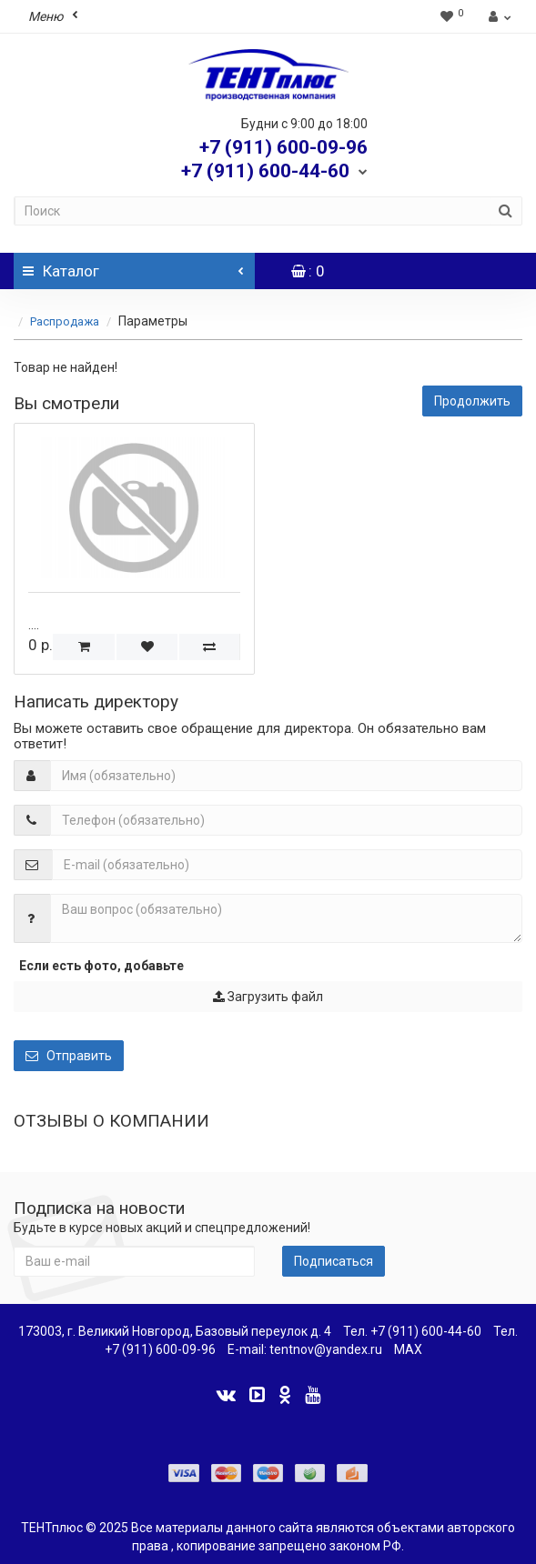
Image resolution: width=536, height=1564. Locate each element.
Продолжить (472, 401)
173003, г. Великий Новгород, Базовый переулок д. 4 (174, 1331)
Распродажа (66, 321)
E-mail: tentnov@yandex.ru (305, 1349)
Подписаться (333, 1261)
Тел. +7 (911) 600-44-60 (412, 1331)
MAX (408, 1349)
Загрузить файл (268, 996)
